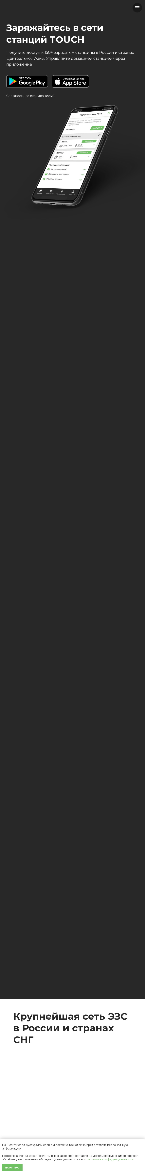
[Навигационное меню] (137, 7)
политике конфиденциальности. (111, 1159)
